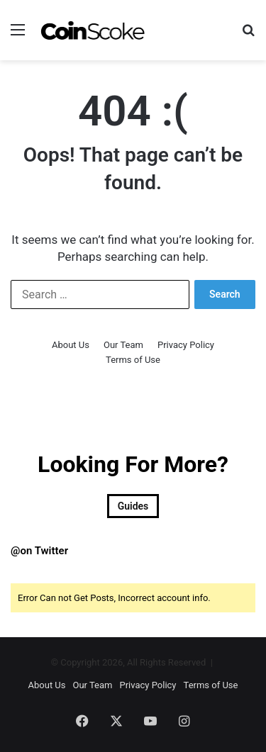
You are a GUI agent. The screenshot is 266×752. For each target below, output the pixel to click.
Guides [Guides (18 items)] (133, 506)
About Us (70, 344)
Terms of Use (133, 359)
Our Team (123, 344)
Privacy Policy (185, 344)
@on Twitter (39, 550)
